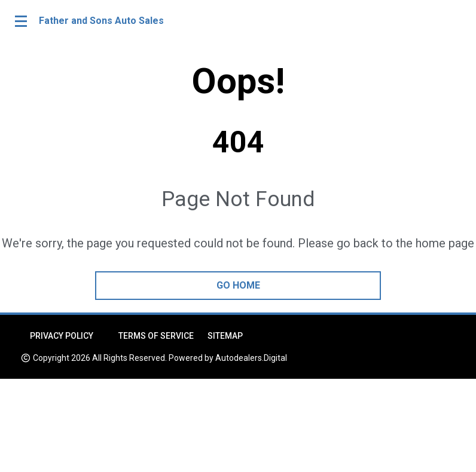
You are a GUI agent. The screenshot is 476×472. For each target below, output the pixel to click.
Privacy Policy (61, 336)
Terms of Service (156, 336)
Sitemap (225, 336)
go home (238, 285)
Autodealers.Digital (251, 358)
